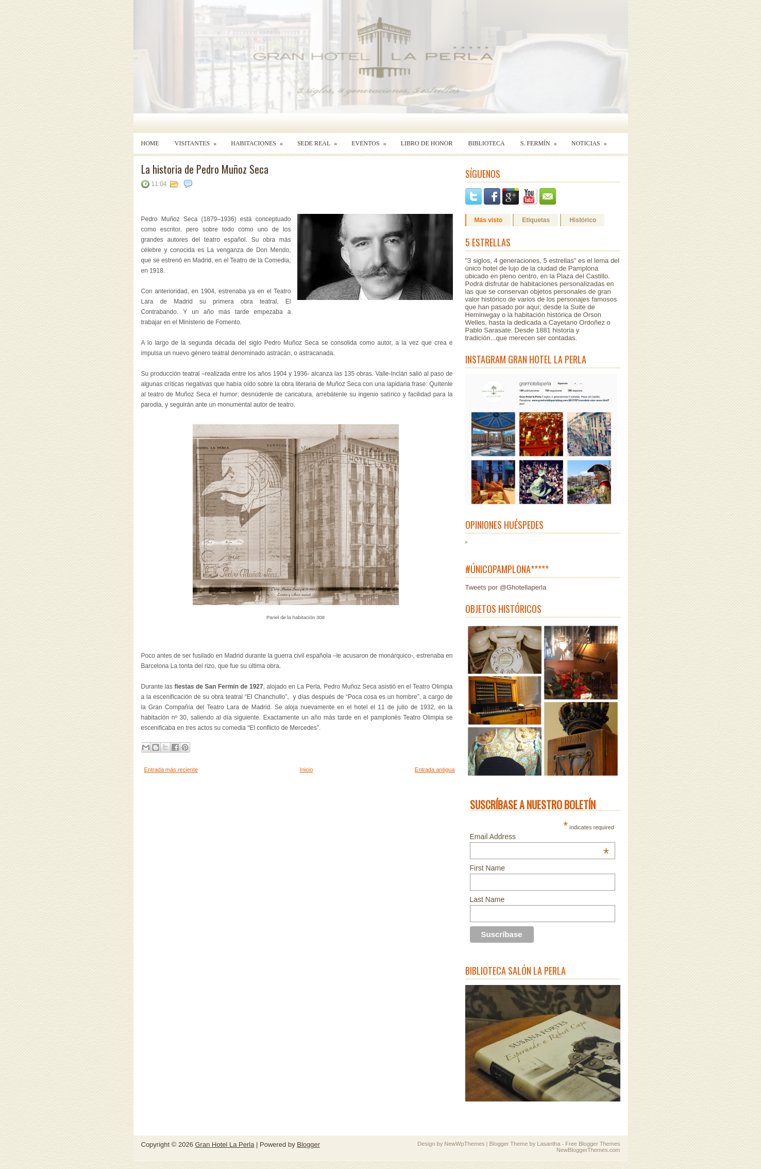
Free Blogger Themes (592, 1144)
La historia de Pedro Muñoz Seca (204, 169)
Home (150, 143)
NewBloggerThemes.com (588, 1150)
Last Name (487, 899)
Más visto (489, 220)
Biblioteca (486, 143)
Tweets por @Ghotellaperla (506, 587)
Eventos (372, 140)
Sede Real (320, 140)
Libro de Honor (427, 143)
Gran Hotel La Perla (225, 1144)
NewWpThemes (464, 1144)
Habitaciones (260, 140)
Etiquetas (536, 220)
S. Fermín (542, 140)
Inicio (306, 769)
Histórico (582, 220)
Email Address (539, 836)
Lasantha (548, 1144)
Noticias (592, 140)
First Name (487, 868)
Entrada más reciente (171, 769)
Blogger (308, 1144)
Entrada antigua (435, 769)
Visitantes (199, 140)
